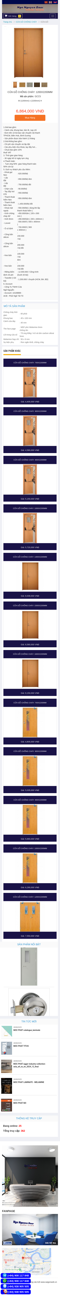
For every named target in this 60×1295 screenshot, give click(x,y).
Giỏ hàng (13, 15)
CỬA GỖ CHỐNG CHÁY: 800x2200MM (30, 411)
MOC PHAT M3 (19, 1103)
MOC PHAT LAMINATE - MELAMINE (28, 1082)
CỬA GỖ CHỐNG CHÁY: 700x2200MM (30, 363)
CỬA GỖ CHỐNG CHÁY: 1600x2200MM (30, 654)
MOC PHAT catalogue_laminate (26, 1030)
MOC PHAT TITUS (21, 1046)
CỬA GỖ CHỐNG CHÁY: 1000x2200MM (30, 508)
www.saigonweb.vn (49, 1282)
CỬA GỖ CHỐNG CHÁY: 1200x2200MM (30, 897)
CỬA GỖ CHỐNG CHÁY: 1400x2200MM (30, 557)
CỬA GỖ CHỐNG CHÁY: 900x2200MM (30, 460)
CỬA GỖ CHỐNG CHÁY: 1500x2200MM (30, 606)
